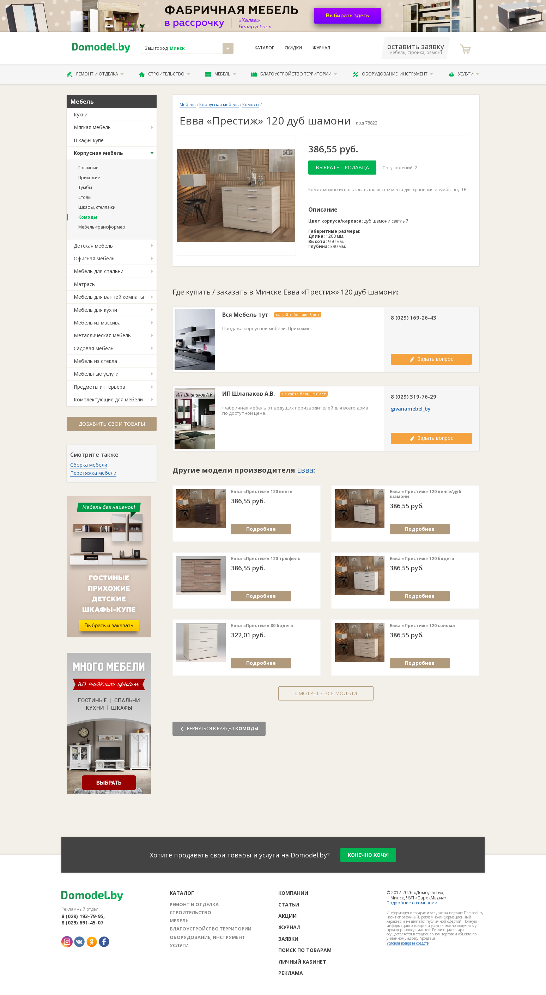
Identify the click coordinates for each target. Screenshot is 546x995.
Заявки (288, 938)
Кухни (80, 114)
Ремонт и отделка (95, 74)
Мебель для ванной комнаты (109, 296)
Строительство (164, 74)
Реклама (290, 973)
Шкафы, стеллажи (97, 207)
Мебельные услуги (96, 373)
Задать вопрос (431, 359)
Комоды (87, 217)
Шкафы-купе (89, 140)
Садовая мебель (94, 348)
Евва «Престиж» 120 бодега (422, 558)
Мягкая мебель (92, 127)
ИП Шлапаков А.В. (248, 394)
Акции (287, 915)
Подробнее (261, 529)
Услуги (463, 74)
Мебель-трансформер (101, 227)
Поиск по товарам (305, 950)
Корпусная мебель (98, 153)
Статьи (288, 904)
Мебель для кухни (95, 310)
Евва (305, 470)
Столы (84, 197)
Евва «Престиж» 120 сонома (422, 625)
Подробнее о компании (412, 903)
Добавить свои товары (112, 423)
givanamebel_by (411, 409)
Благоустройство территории (294, 74)
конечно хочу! (368, 854)
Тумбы (85, 187)
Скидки (293, 48)
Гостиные (88, 168)
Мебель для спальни (98, 271)
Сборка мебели (88, 464)
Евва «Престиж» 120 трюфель (266, 558)
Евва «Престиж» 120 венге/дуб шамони (425, 494)
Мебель (220, 74)
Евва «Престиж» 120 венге (261, 491)
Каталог (264, 48)
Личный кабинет (302, 961)
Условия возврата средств (408, 943)
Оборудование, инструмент (392, 74)
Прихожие (89, 178)
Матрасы (85, 284)
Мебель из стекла (95, 361)
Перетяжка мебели (93, 472)
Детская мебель (93, 245)
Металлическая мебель (102, 335)
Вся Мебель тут (245, 314)
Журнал (321, 48)
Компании (293, 893)
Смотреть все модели (326, 693)
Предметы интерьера (99, 386)
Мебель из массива (97, 322)
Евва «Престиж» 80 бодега (262, 625)
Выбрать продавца (342, 167)
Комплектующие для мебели (108, 399)
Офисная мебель (94, 258)
